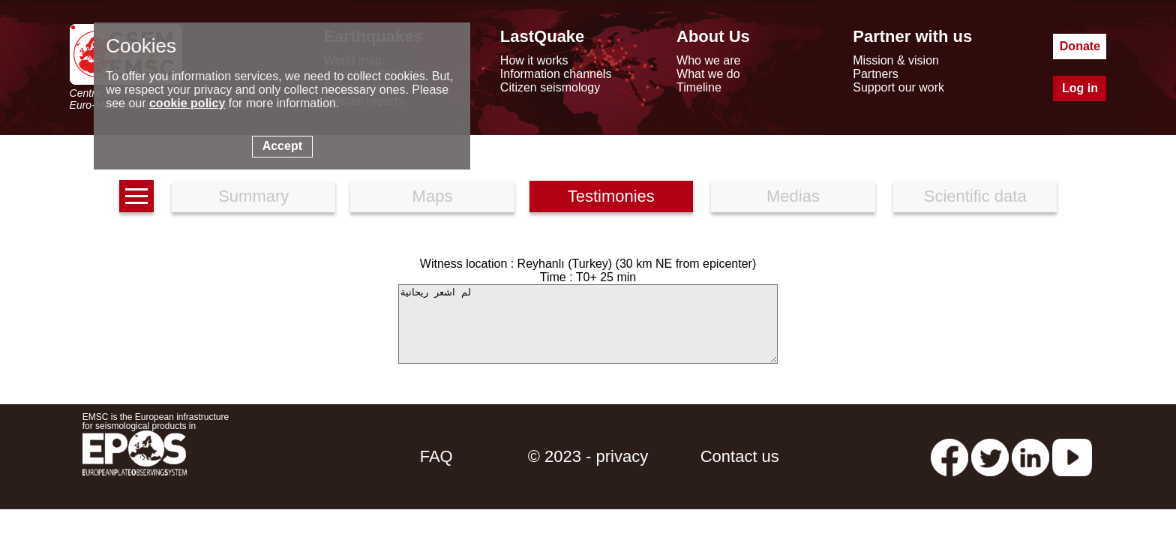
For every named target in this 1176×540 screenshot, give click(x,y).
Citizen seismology (550, 87)
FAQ (436, 456)
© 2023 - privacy (588, 456)
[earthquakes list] (136, 196)
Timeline (699, 87)
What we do (708, 74)
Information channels (556, 74)
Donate (1080, 46)
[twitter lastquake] (990, 456)
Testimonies (611, 196)
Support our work (898, 87)
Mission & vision (896, 60)
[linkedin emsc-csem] (1030, 456)
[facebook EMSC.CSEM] (949, 456)
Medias (793, 196)
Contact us (739, 456)
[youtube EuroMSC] (1072, 456)
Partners (875, 74)
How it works (534, 60)
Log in (1080, 88)
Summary (253, 196)
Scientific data (975, 196)
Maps (432, 196)
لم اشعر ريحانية (588, 324)
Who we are (708, 60)
